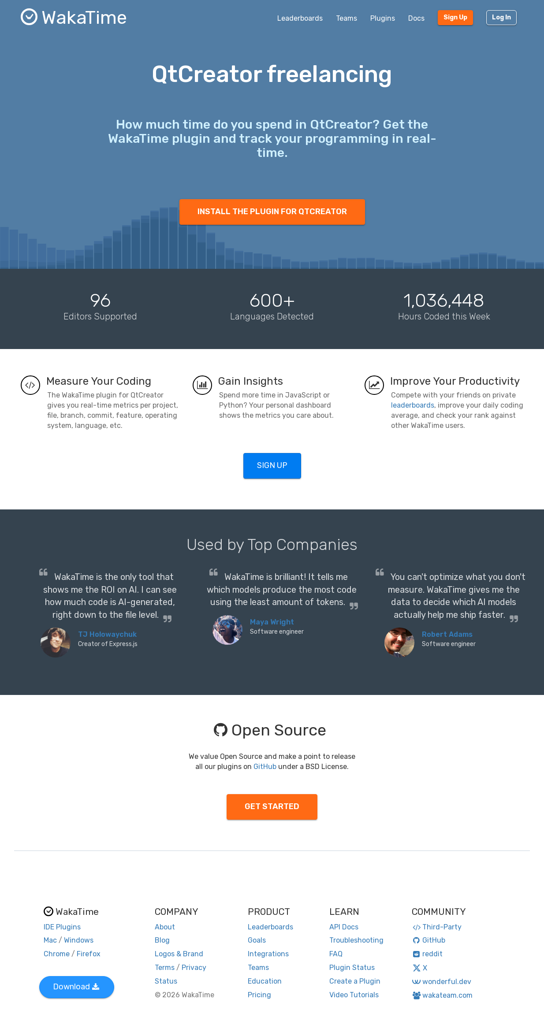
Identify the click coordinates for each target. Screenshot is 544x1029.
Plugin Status (352, 967)
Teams (346, 18)
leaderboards (412, 405)
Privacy (194, 967)
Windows (78, 940)
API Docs (343, 927)
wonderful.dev (441, 981)
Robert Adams (447, 634)
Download (76, 987)
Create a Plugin (354, 981)
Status (166, 981)
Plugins (382, 18)
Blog (162, 940)
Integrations (268, 954)
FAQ (336, 954)
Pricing (259, 995)
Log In (501, 17)
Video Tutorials (354, 995)
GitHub (264, 766)
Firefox (89, 954)
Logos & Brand (179, 954)
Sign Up (455, 17)
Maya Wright (272, 622)
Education (265, 981)
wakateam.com (442, 995)
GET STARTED (272, 806)
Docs (416, 18)
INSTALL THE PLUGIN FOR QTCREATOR (272, 211)
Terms (165, 967)
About (165, 927)
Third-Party (437, 927)
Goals (257, 940)
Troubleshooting (356, 940)
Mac (50, 940)
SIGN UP (272, 465)
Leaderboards (300, 18)
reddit (427, 954)
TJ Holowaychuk (107, 634)
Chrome (57, 954)
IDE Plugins (62, 927)
